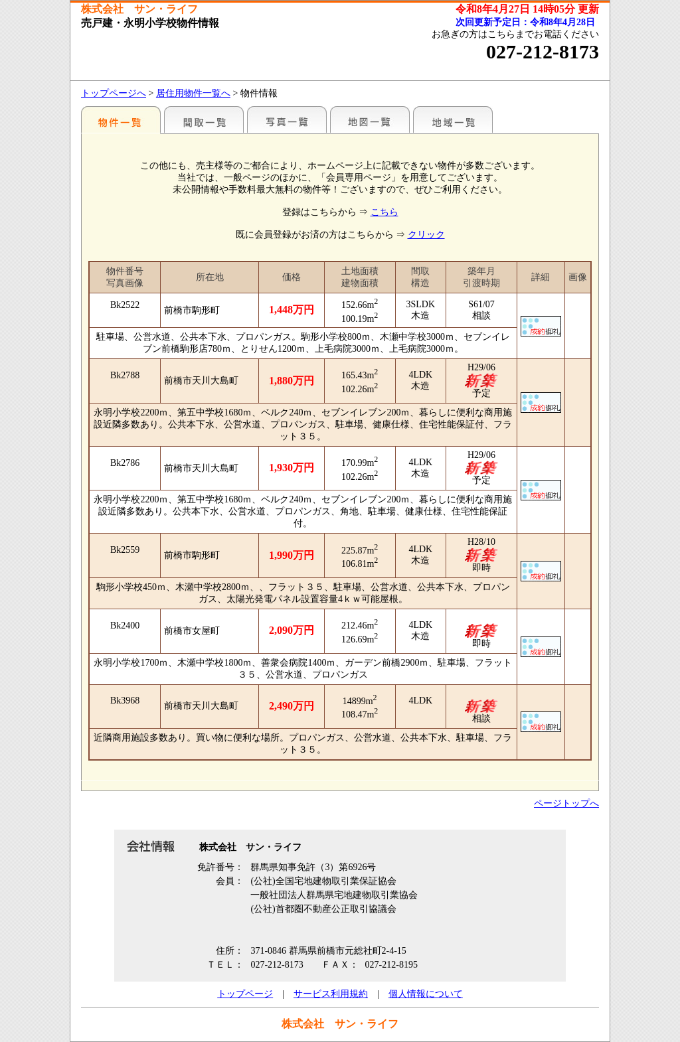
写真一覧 (287, 119)
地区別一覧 (121, 119)
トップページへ (113, 93)
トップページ (245, 994)
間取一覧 (204, 119)
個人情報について (425, 994)
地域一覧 (453, 119)
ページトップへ (566, 803)
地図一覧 (370, 119)
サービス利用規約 (331, 994)
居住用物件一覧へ (193, 93)
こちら (384, 212)
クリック (426, 235)
